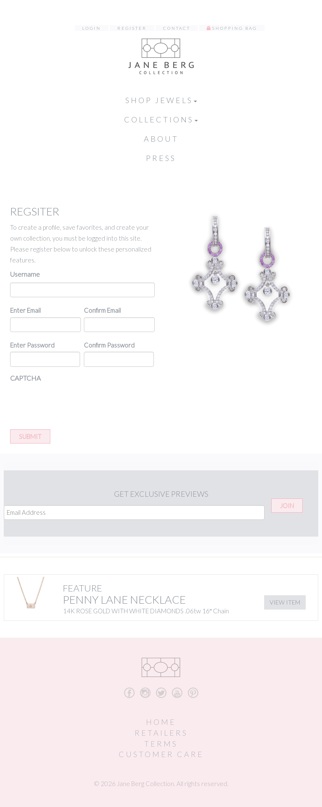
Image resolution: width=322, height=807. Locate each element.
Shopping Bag (234, 28)
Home (161, 722)
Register (132, 28)
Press (161, 158)
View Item (285, 602)
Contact (176, 28)
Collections (161, 119)
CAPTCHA (25, 378)
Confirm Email (102, 310)
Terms (161, 743)
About (161, 138)
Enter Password (32, 345)
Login (91, 28)
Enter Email (25, 310)
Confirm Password (109, 345)
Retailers (161, 732)
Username (25, 274)
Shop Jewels (161, 100)
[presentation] (74, 403)
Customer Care (161, 754)
